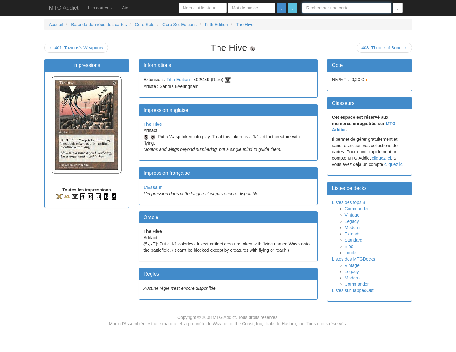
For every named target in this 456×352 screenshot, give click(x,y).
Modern (352, 227)
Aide (126, 7)
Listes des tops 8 (348, 202)
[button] (292, 8)
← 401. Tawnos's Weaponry (76, 47)
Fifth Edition (178, 79)
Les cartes (100, 7)
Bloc (349, 246)
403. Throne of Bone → (384, 47)
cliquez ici (381, 158)
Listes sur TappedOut (353, 290)
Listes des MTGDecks (353, 258)
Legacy (352, 221)
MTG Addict (64, 8)
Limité (350, 252)
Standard (354, 240)
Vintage (352, 214)
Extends (353, 233)
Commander (357, 208)
